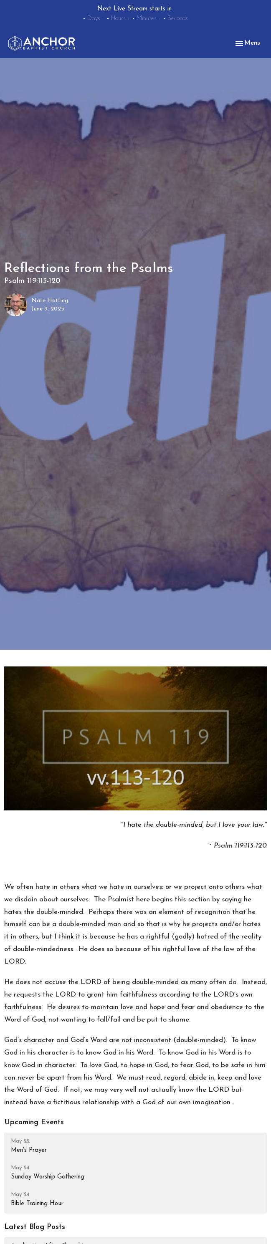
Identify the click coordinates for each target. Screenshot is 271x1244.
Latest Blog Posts (34, 1227)
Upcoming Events (34, 1122)
